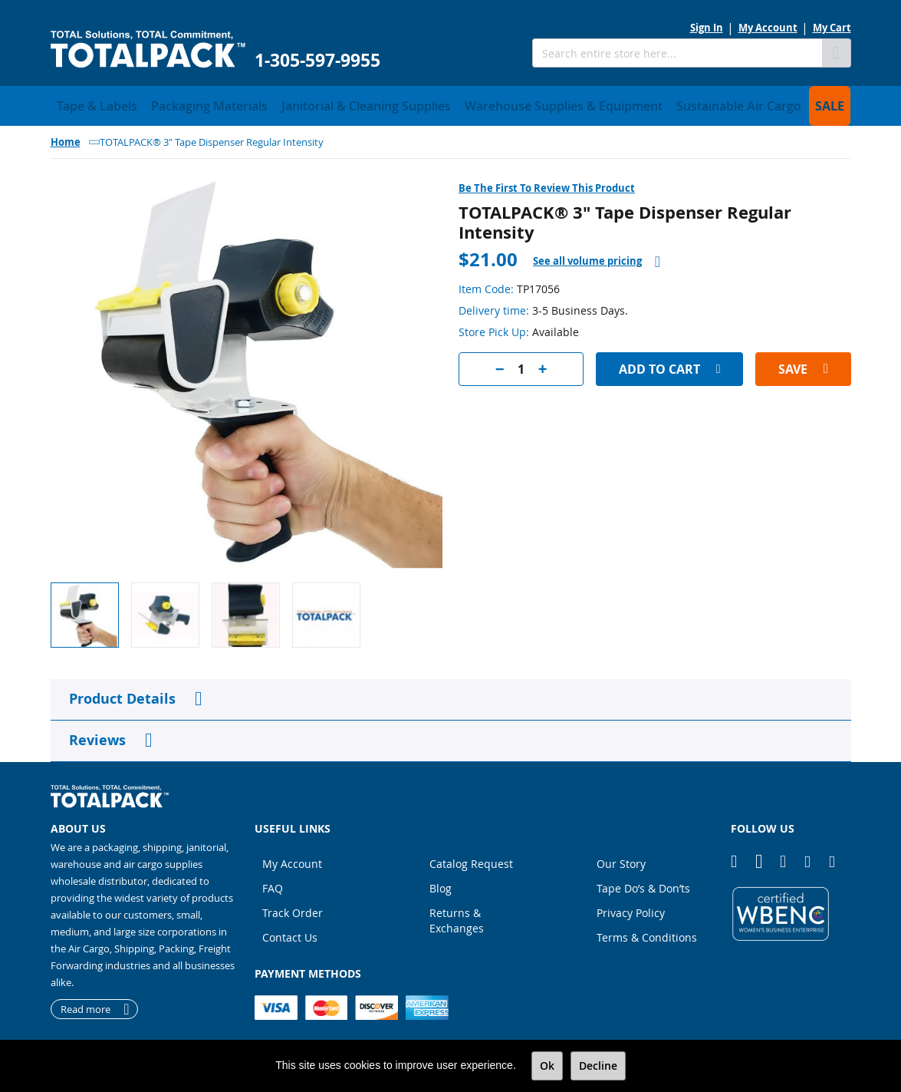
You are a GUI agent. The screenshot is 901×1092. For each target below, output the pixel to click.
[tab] (596, 256)
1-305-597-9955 (317, 60)
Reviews (97, 735)
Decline (598, 1065)
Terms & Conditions (647, 932)
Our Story (621, 859)
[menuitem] (89, 103)
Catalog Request (471, 859)
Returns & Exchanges (456, 916)
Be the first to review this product (547, 183)
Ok (547, 1065)
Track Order (292, 908)
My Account (767, 28)
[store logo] (148, 49)
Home (66, 137)
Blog (440, 883)
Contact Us (289, 932)
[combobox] (677, 53)
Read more (85, 1004)
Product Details (122, 694)
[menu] (451, 103)
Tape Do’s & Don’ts (643, 883)
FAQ (272, 883)
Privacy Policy (631, 908)
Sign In (706, 28)
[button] (171, 610)
